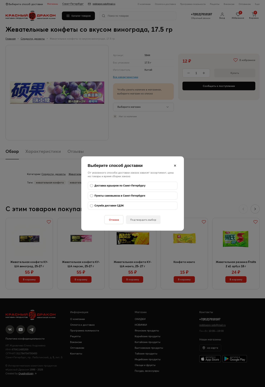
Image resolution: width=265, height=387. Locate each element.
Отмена (114, 219)
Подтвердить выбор (143, 219)
